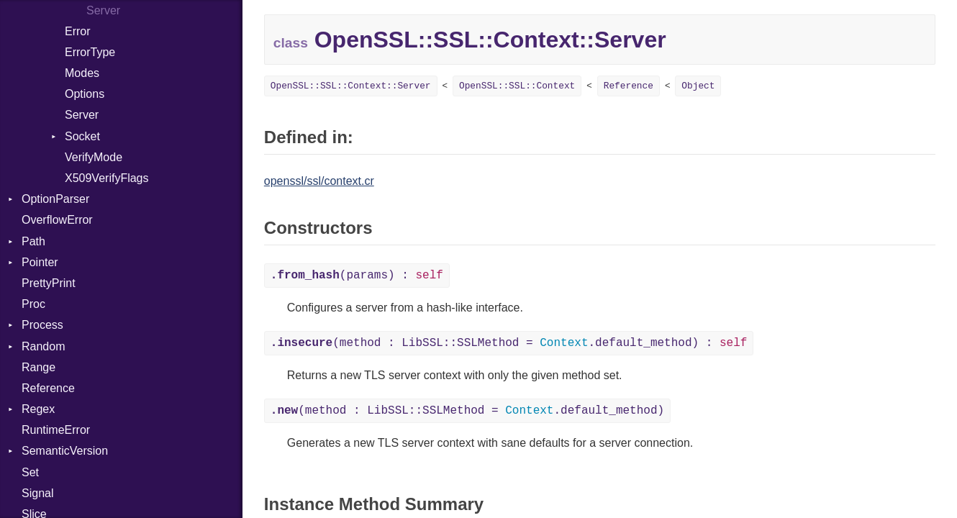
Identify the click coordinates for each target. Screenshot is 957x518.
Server (82, 115)
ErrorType (90, 52)
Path (33, 241)
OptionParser (55, 199)
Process (42, 325)
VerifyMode (93, 157)
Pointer (40, 262)
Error (78, 31)
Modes (82, 73)
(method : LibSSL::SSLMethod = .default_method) (467, 410)
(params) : (357, 275)
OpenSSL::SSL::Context (517, 86)
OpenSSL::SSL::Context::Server (351, 86)
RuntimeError (56, 430)
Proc (33, 304)
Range (38, 367)
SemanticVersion (65, 451)
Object (698, 86)
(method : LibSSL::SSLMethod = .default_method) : (509, 343)
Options (84, 94)
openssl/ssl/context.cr (319, 181)
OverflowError (57, 220)
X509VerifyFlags (107, 178)
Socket (82, 136)
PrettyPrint (49, 283)
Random (43, 346)
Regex (38, 409)
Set (30, 472)
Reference (48, 388)
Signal (37, 493)
